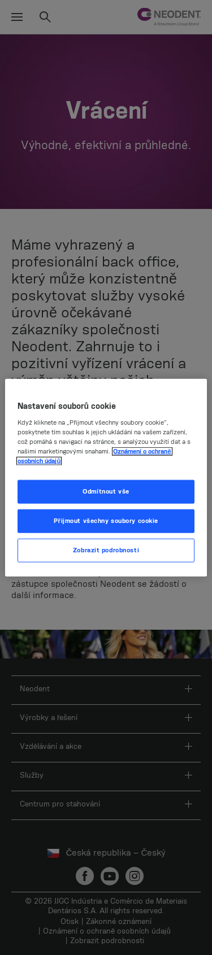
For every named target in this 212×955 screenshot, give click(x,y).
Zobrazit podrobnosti (106, 550)
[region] (105, 477)
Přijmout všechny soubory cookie (106, 521)
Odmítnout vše (106, 492)
